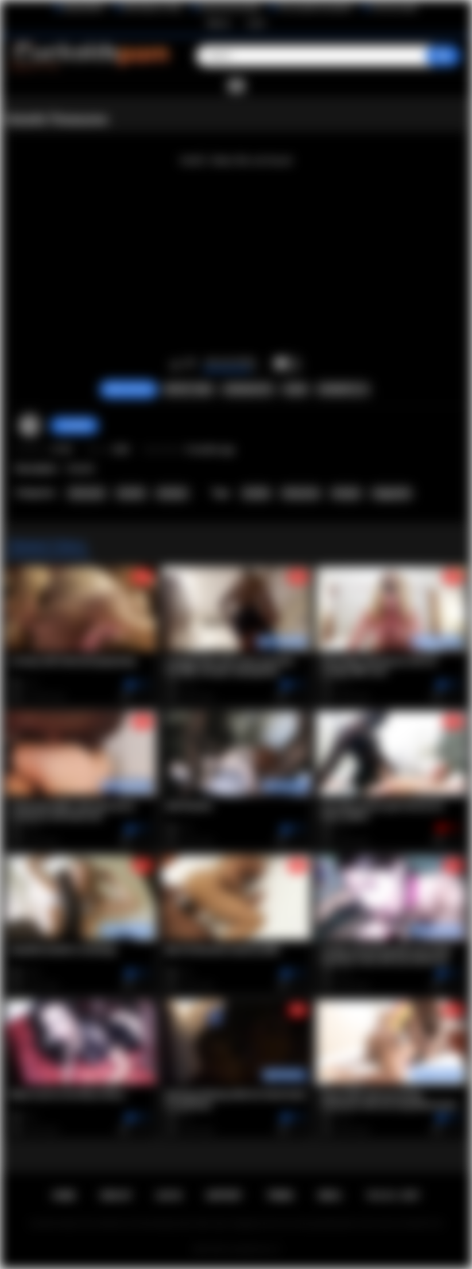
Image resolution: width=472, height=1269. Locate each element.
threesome (301, 493)
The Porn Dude (394, 7)
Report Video (188, 389)
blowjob (346, 493)
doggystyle (391, 493)
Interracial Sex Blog (230, 7)
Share (295, 389)
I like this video (175, 364)
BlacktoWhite (83, 7)
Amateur (172, 493)
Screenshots (248, 389)
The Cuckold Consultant (314, 7)
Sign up (218, 23)
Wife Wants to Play (152, 7)
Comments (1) (343, 389)
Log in (256, 23)
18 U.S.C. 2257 (393, 1195)
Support (224, 1195)
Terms (280, 1195)
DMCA (329, 1195)
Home (63, 1195)
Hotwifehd (74, 425)
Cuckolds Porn (249, 1249)
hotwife (256, 493)
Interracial (86, 493)
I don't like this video (190, 364)
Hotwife (131, 493)
